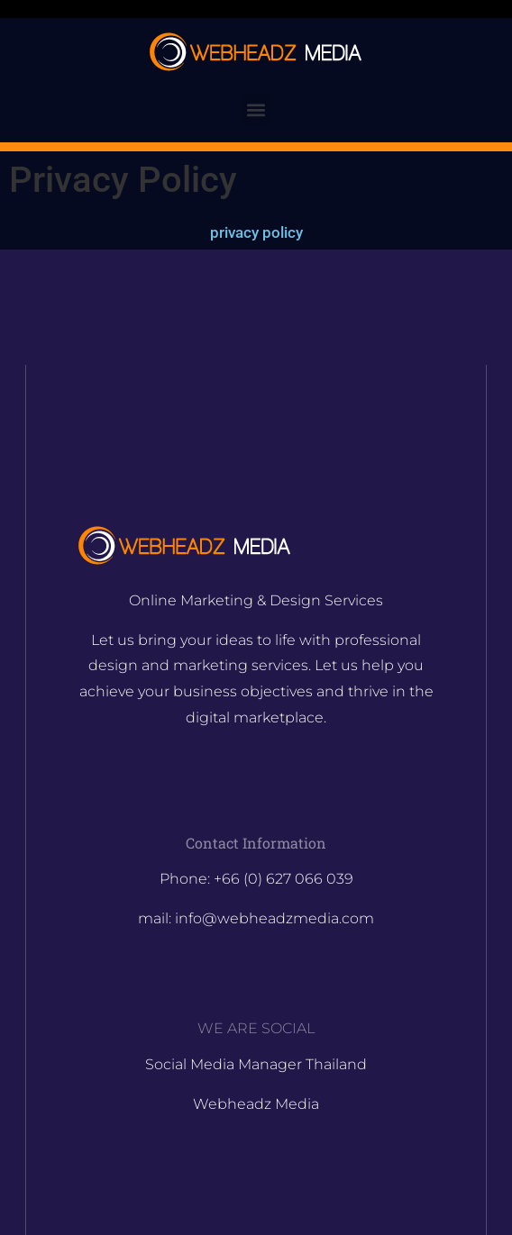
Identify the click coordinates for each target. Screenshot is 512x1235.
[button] (256, 109)
